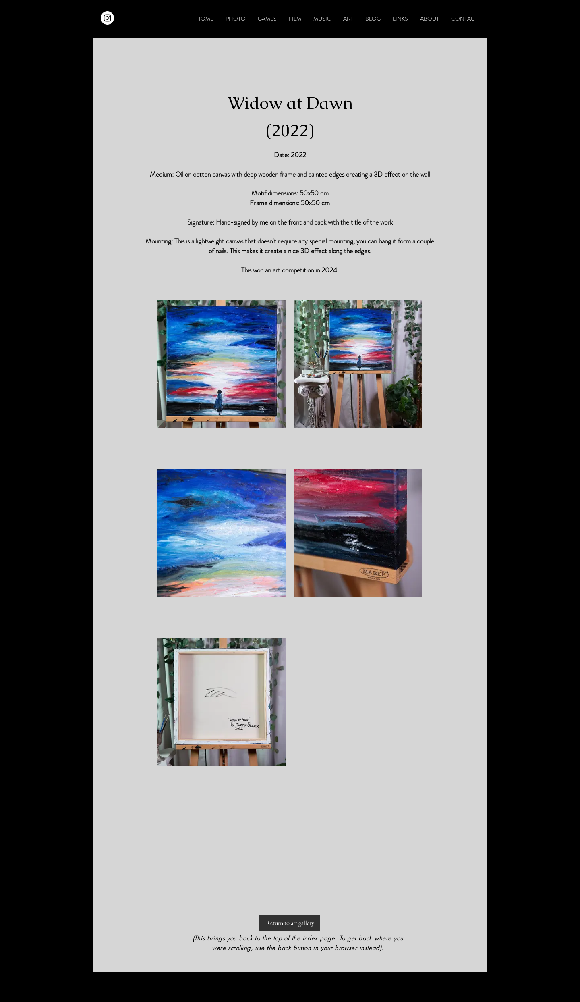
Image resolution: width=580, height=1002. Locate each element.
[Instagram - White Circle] (107, 18)
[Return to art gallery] (289, 923)
